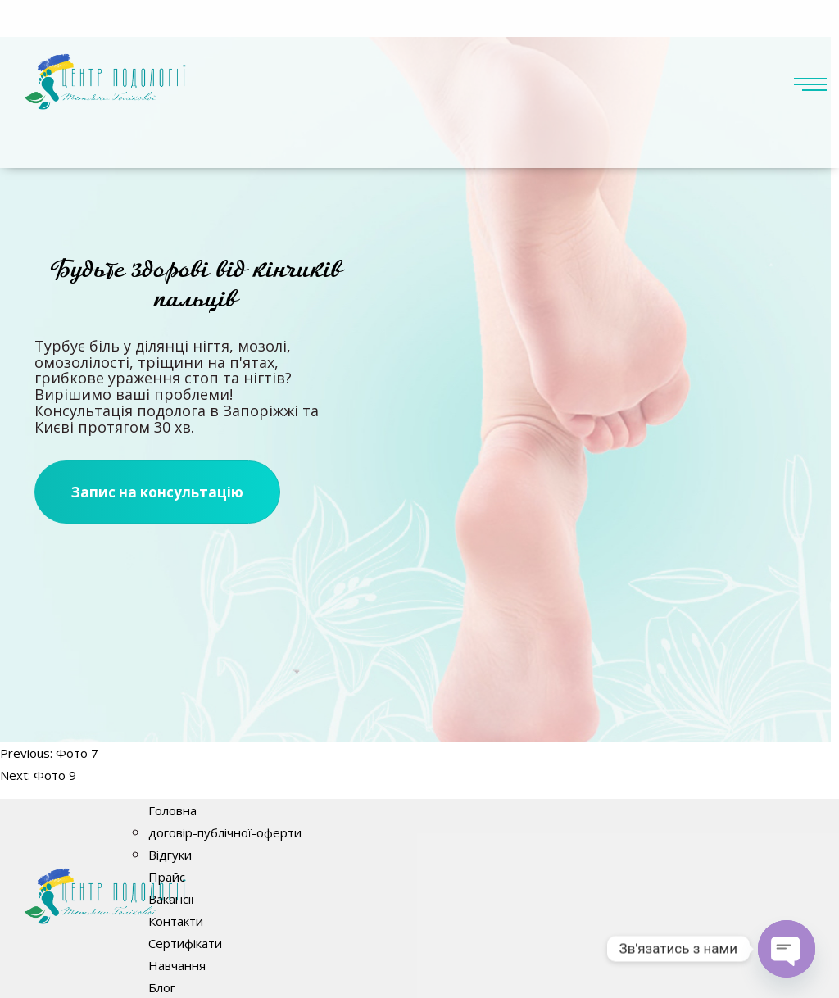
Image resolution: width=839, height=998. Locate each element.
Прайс (166, 877)
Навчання (177, 965)
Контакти (175, 921)
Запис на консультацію (157, 492)
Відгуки (170, 854)
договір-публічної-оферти (225, 832)
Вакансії (171, 899)
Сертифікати (185, 943)
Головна (172, 810)
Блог (161, 987)
